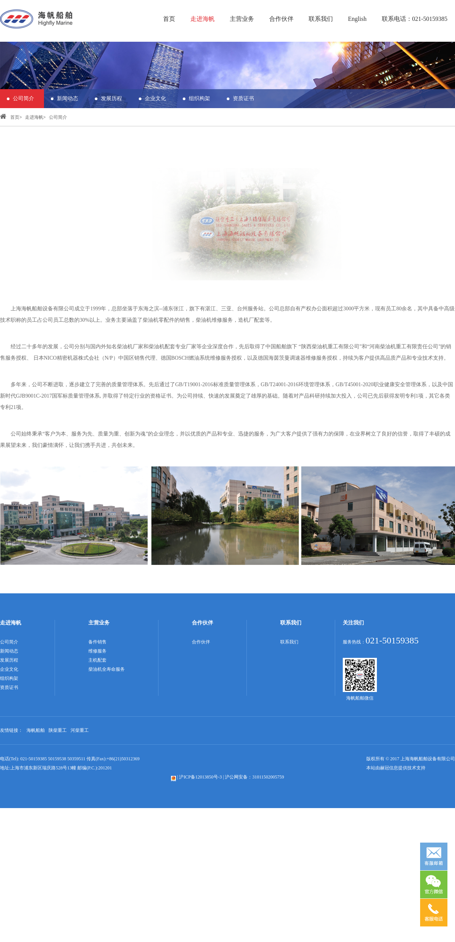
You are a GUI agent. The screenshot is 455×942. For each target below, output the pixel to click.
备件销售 (97, 642)
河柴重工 (80, 730)
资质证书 (243, 98)
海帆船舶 (36, 730)
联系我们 (321, 19)
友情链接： (11, 730)
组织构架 (199, 98)
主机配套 (97, 660)
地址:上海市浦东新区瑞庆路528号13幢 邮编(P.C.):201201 (56, 768)
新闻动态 (67, 98)
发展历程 (111, 98)
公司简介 (23, 98)
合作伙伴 (281, 19)
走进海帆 (202, 19)
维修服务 (97, 651)
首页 (169, 19)
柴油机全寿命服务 (106, 669)
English (357, 19)
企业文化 (155, 98)
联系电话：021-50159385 (414, 19)
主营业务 (242, 19)
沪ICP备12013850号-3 (200, 777)
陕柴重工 (58, 730)
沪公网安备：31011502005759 (254, 777)
